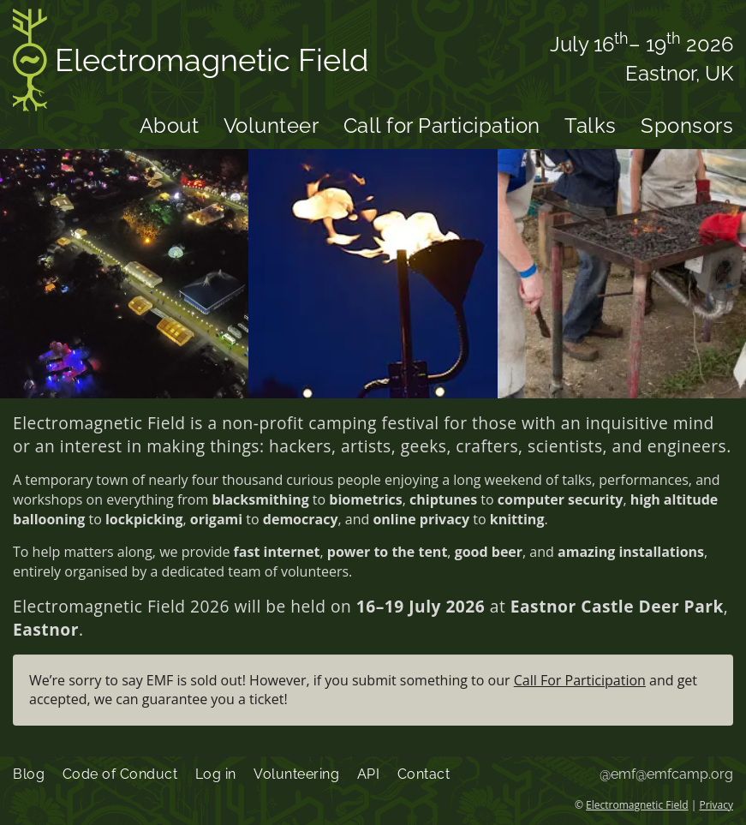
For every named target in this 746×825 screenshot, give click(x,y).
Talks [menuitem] (590, 125)
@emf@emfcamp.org (666, 774)
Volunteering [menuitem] (296, 774)
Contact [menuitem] (424, 774)
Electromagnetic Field (190, 63)
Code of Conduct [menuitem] (120, 774)
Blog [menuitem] (29, 774)
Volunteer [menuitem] (271, 125)
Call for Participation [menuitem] (441, 125)
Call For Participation (580, 680)
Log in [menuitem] (215, 774)
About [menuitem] (170, 125)
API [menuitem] (368, 774)
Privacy (716, 805)
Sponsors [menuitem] (687, 125)
